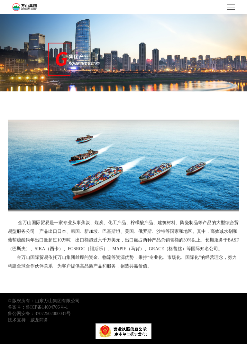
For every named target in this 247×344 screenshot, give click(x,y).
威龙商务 (39, 320)
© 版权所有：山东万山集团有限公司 (44, 300)
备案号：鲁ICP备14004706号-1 (38, 307)
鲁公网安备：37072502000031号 (39, 313)
